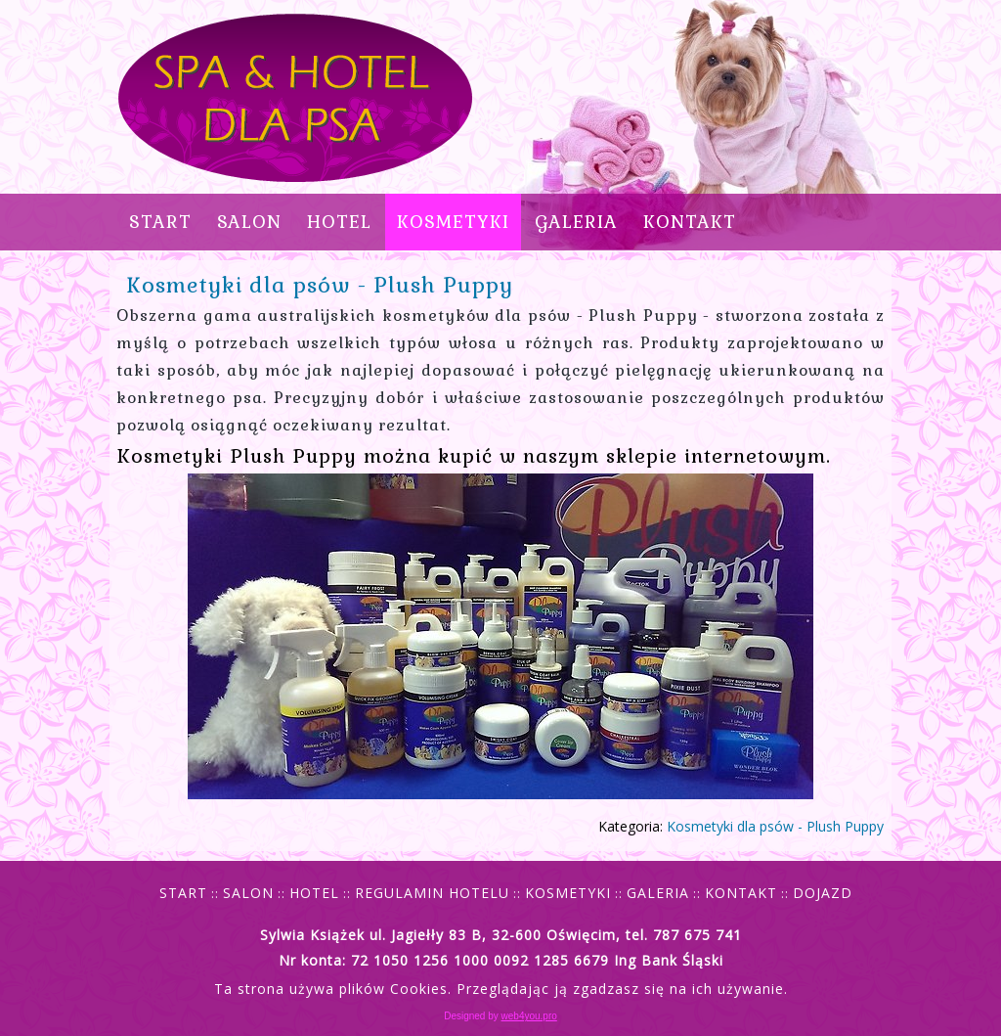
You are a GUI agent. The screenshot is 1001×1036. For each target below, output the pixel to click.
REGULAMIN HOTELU (432, 892)
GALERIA (576, 221)
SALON (249, 221)
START (183, 892)
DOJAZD (822, 892)
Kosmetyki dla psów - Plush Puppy (319, 284)
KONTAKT (689, 221)
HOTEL (339, 221)
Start (160, 221)
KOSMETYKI (453, 221)
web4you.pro (529, 1016)
